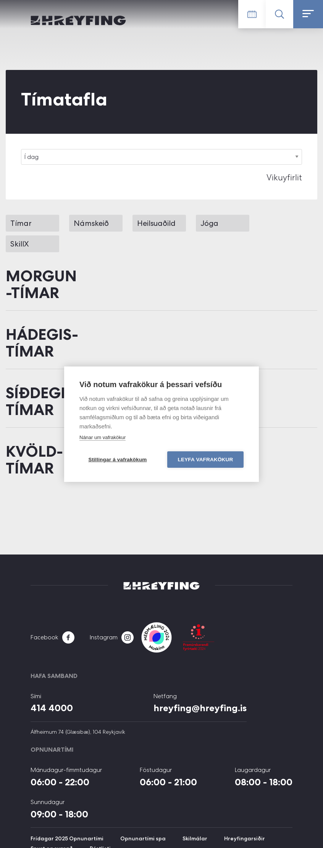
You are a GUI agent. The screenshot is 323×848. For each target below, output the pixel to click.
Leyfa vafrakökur (205, 459)
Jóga (209, 223)
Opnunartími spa (143, 838)
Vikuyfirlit (284, 177)
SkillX (19, 244)
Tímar (21, 223)
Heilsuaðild (156, 223)
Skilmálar (194, 838)
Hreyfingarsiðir (244, 838)
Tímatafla (252, 14)
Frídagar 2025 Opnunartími (67, 838)
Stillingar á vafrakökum (117, 459)
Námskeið (91, 223)
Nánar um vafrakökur (102, 437)
